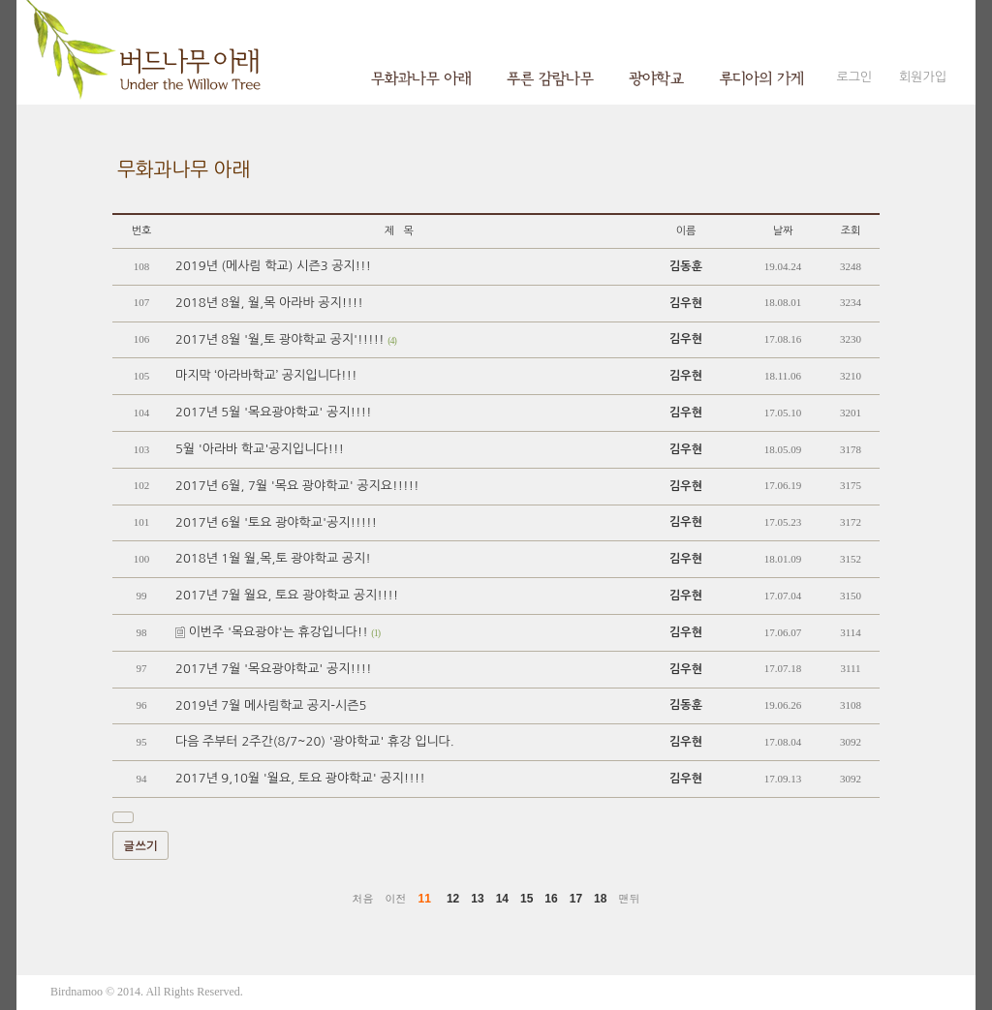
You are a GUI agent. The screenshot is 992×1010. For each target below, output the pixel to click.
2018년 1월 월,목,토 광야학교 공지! (273, 558)
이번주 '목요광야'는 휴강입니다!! (277, 632)
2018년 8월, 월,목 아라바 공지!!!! (269, 302)
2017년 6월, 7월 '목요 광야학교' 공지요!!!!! (297, 485)
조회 (851, 231)
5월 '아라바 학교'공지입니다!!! (259, 449)
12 (453, 898)
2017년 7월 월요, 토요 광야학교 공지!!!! (286, 595)
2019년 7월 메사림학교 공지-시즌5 (270, 705)
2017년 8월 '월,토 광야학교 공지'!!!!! (285, 339)
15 (526, 898)
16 (550, 898)
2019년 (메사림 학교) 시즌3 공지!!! (273, 266)
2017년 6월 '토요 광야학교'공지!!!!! (276, 522)
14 (502, 898)
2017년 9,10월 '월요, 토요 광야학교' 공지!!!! (300, 778)
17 (576, 898)
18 (600, 898)
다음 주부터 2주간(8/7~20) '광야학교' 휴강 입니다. (314, 741)
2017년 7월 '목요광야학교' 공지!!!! (273, 668)
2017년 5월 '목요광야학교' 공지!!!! (273, 412)
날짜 (783, 231)
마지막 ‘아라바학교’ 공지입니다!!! (266, 375)
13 (477, 898)
